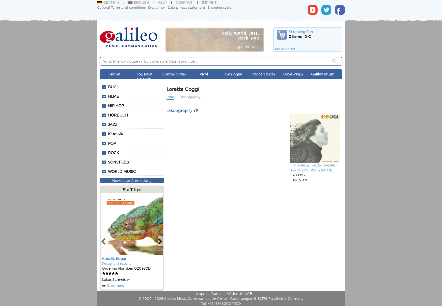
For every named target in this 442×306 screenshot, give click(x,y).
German (108, 2)
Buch (113, 87)
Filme (113, 96)
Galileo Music (322, 74)
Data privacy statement (186, 7)
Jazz (112, 124)
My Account (285, 49)
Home (114, 74)
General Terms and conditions (121, 7)
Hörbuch (118, 115)
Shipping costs (219, 7)
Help (162, 2)
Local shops (293, 74)
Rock (113, 152)
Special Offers (174, 74)
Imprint (209, 2)
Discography (189, 97)
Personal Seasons (116, 263)
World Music (122, 171)
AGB (248, 293)
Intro (170, 97)
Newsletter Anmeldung (132, 180)
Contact (184, 2)
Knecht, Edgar (114, 258)
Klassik (115, 134)
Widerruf (234, 293)
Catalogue (233, 74)
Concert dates (263, 74)
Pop (112, 143)
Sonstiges (118, 162)
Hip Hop (116, 105)
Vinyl (204, 74)
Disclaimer (156, 7)
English (138, 2)
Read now (115, 285)
